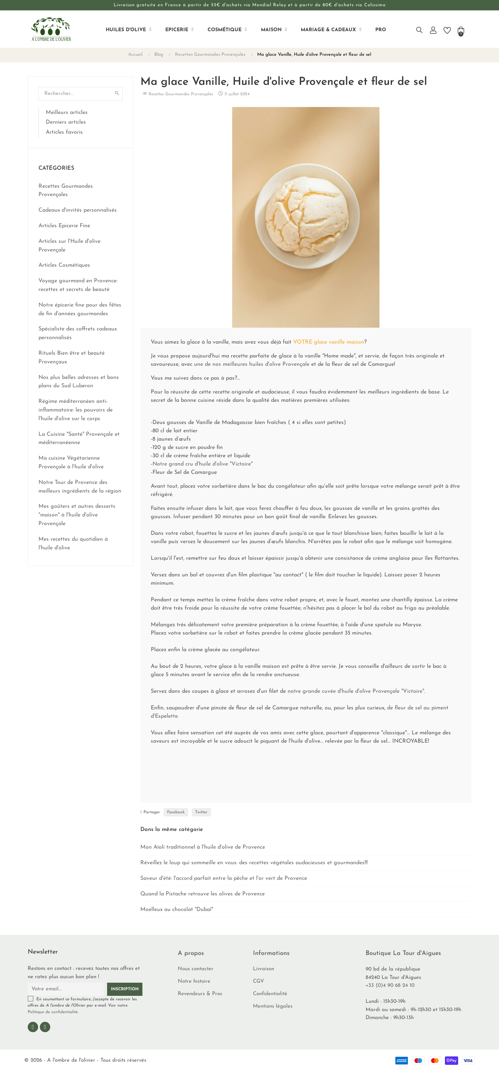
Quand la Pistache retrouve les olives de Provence (202, 894)
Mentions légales (272, 1006)
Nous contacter (195, 969)
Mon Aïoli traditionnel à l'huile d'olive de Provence (202, 847)
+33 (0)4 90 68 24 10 (390, 985)
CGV (258, 981)
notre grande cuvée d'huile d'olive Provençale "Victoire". (356, 691)
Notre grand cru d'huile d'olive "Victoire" (202, 464)
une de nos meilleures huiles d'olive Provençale (251, 364)
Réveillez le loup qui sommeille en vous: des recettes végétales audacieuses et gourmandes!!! (254, 863)
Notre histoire (194, 981)
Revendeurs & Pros (200, 994)
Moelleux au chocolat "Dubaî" (176, 909)
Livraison (263, 969)
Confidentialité (270, 994)
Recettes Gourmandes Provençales (181, 94)
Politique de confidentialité (53, 1012)
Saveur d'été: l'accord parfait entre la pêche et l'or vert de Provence (223, 878)
